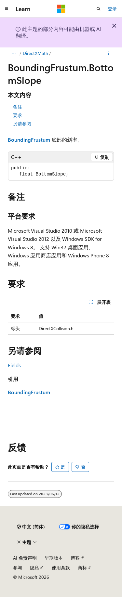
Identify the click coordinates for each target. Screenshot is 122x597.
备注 (17, 107)
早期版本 (54, 558)
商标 (82, 568)
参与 (17, 568)
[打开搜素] (98, 9)
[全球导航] (6, 9)
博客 (75, 558)
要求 (17, 115)
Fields (14, 365)
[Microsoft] (61, 9)
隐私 (34, 568)
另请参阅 (22, 124)
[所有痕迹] (13, 53)
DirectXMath (35, 53)
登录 (112, 9)
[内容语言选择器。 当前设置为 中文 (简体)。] (31, 527)
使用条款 (61, 568)
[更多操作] (108, 53)
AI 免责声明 (25, 558)
